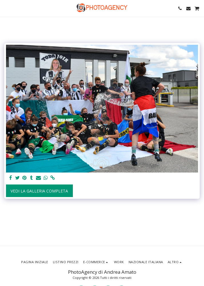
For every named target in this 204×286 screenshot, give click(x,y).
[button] (6, 8)
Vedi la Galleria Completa (39, 191)
